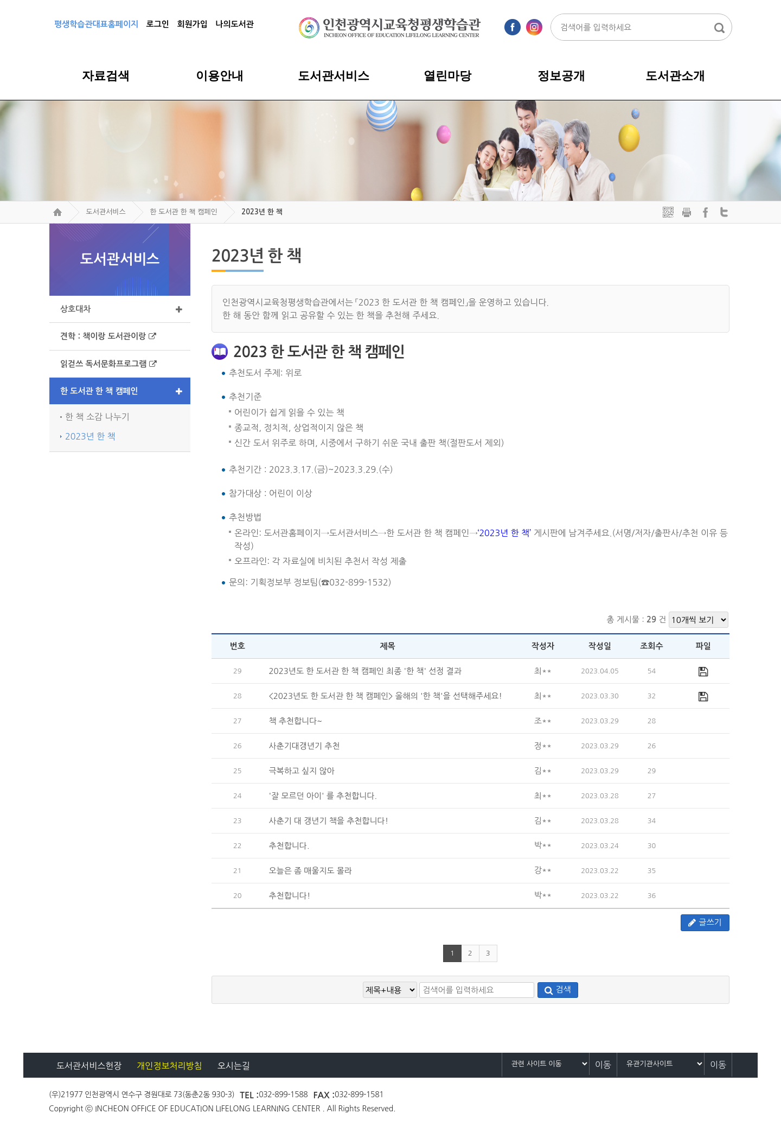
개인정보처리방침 (169, 1065)
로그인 (157, 24)
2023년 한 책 (261, 211)
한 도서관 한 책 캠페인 (183, 211)
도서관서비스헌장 (88, 1065)
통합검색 (719, 27)
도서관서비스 (105, 211)
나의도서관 (234, 24)
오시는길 (233, 1065)
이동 (603, 1064)
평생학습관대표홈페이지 (96, 24)
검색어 (51, 223)
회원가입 (192, 24)
